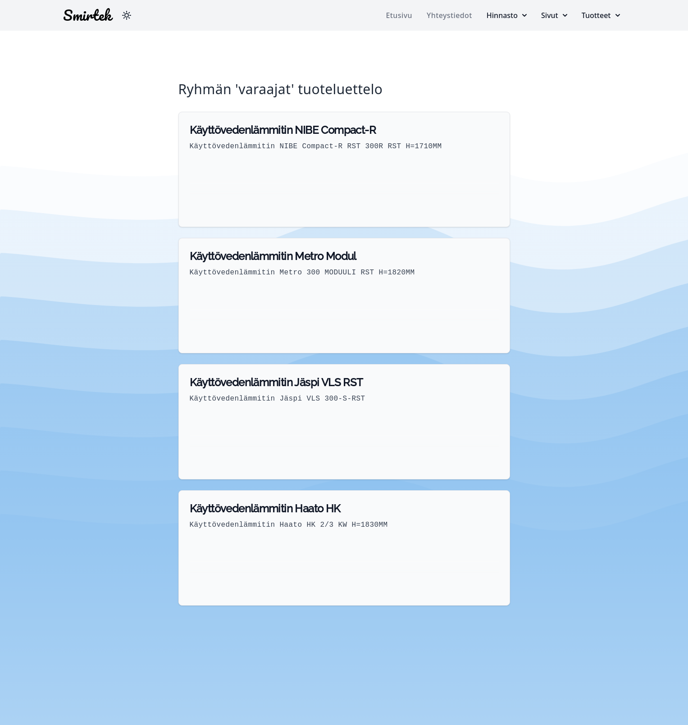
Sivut (554, 15)
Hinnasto (507, 15)
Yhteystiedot (449, 15)
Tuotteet (601, 15)
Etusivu (399, 15)
